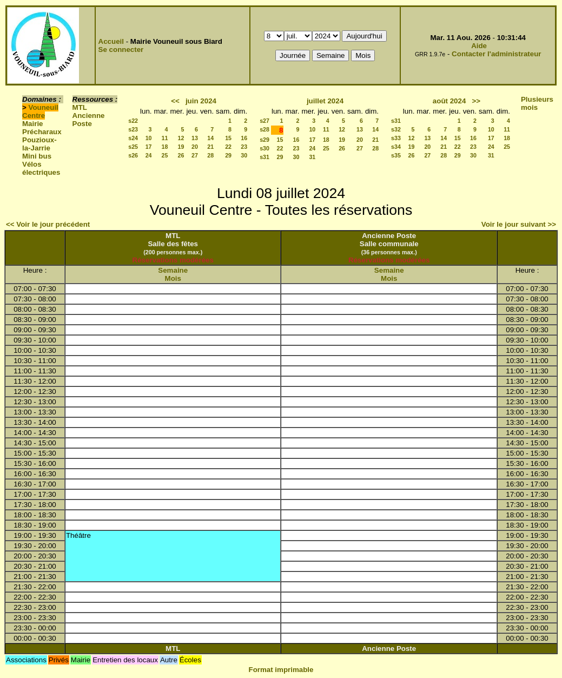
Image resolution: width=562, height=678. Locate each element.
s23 (133, 129)
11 (165, 138)
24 (149, 155)
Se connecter (121, 49)
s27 (264, 120)
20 (194, 146)
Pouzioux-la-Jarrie (39, 144)
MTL (79, 107)
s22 (133, 120)
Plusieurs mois (537, 103)
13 (194, 138)
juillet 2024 (325, 101)
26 (181, 155)
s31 (264, 157)
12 (181, 138)
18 (165, 146)
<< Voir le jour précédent (48, 224)
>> (476, 101)
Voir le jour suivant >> (518, 224)
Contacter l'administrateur (496, 54)
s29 (264, 139)
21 (210, 146)
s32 (396, 129)
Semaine (173, 270)
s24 (133, 138)
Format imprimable (281, 670)
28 (210, 155)
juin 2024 (201, 101)
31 (312, 157)
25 (165, 155)
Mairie (32, 124)
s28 (264, 129)
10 (149, 138)
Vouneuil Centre (40, 111)
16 (244, 138)
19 (181, 146)
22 (228, 146)
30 (244, 155)
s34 (396, 146)
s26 (133, 155)
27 (194, 155)
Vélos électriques (41, 168)
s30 (264, 148)
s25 (133, 146)
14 (210, 138)
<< (175, 101)
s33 (396, 138)
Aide (479, 46)
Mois (173, 278)
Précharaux (42, 132)
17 (149, 146)
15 (228, 138)
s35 (396, 155)
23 (244, 146)
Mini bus (36, 156)
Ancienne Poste (88, 119)
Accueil (111, 41)
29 (228, 155)
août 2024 (449, 101)
